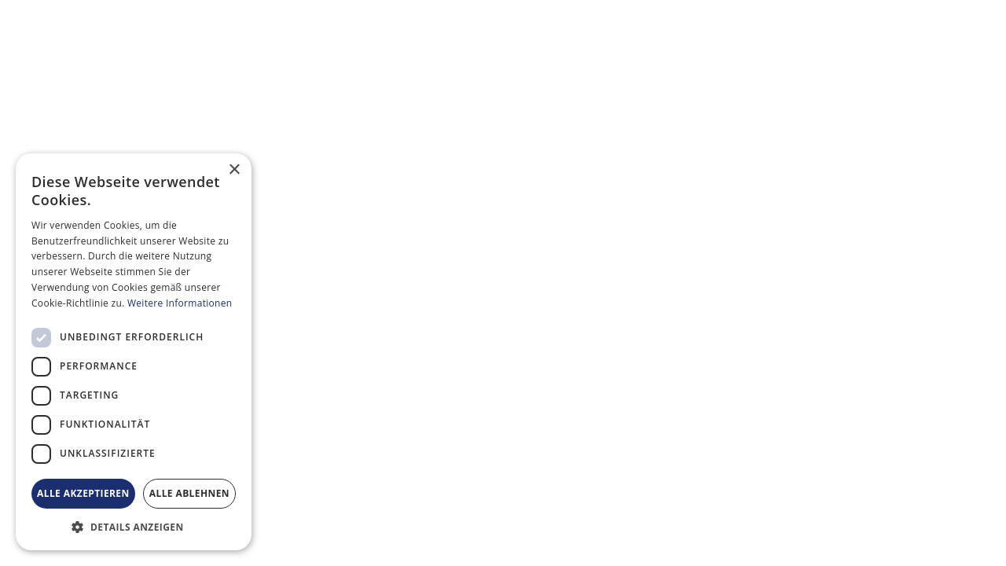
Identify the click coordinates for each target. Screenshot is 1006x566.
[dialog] (134, 351)
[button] (133, 527)
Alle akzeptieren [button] (83, 493)
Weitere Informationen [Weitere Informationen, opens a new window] (180, 303)
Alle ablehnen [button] (189, 493)
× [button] (234, 170)
